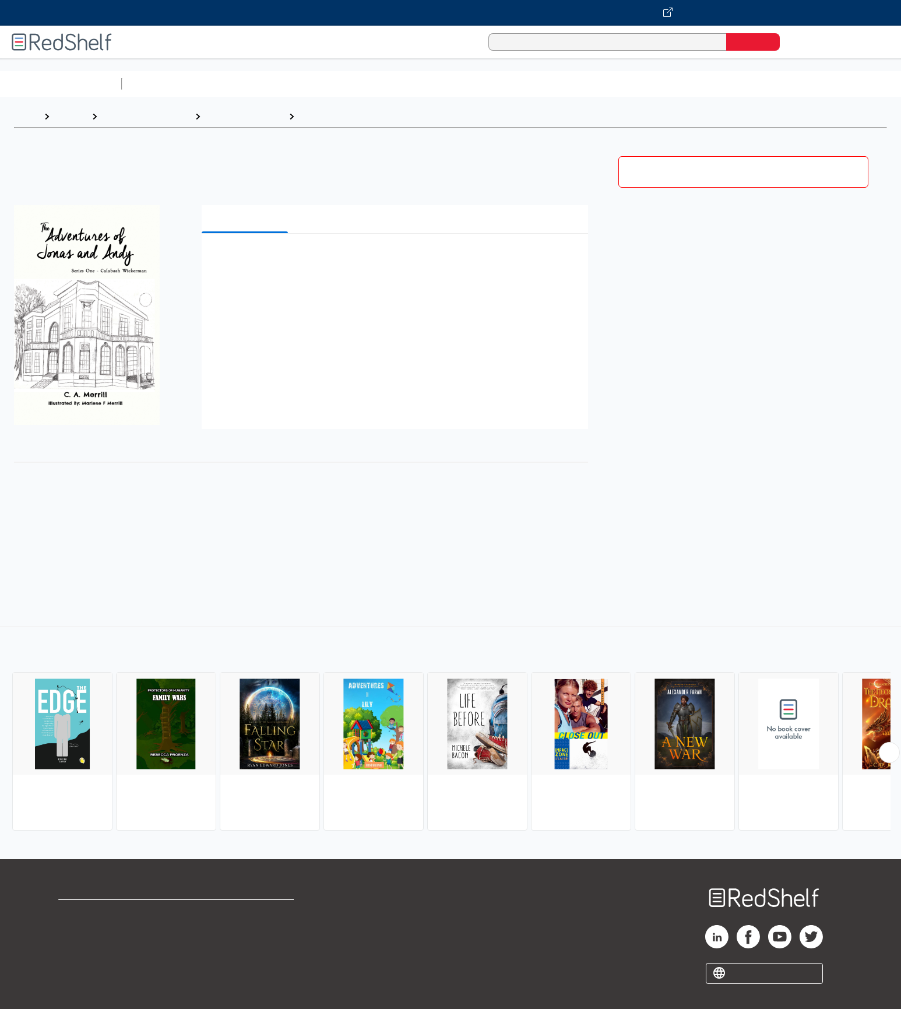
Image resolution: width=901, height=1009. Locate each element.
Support (75, 932)
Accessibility (243, 951)
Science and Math (228, 83)
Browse (70, 116)
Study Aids (157, 83)
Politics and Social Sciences (574, 83)
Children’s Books (773, 83)
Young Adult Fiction (244, 116)
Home (26, 116)
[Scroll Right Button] (889, 752)
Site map (77, 969)
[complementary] (450, 730)
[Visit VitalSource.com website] (450, 13)
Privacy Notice (90, 951)
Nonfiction (706, 83)
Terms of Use (245, 913)
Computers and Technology (332, 83)
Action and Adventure (347, 116)
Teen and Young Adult (146, 116)
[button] (397, 260)
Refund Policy (245, 932)
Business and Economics (452, 83)
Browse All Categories (60, 83)
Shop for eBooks (95, 913)
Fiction (659, 83)
